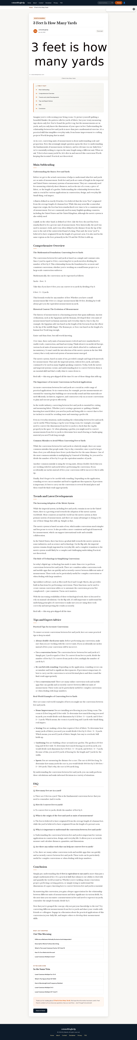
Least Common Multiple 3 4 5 (44, 987)
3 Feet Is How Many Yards (62, 1000)
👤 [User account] (124, 3)
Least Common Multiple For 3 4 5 (45, 974)
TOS (61, 3)
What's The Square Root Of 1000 (45, 979)
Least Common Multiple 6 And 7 (45, 957)
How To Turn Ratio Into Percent (45, 952)
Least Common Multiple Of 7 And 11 (46, 992)
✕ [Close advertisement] (134, 9)
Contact (41, 3)
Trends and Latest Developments (49, 97)
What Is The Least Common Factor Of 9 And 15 (50, 948)
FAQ (40, 105)
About (35, 3)
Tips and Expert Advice (46, 101)
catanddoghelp (18, 3)
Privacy (56, 3)
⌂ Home (118, 2)
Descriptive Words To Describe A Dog (47, 944)
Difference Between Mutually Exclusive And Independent (53, 939)
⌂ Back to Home (40, 1010)
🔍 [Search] (112, 2)
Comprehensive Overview (46, 93)
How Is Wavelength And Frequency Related (48, 983)
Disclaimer (48, 3)
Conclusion (42, 108)
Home (29, 3)
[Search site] (105, 2)
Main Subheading (44, 90)
